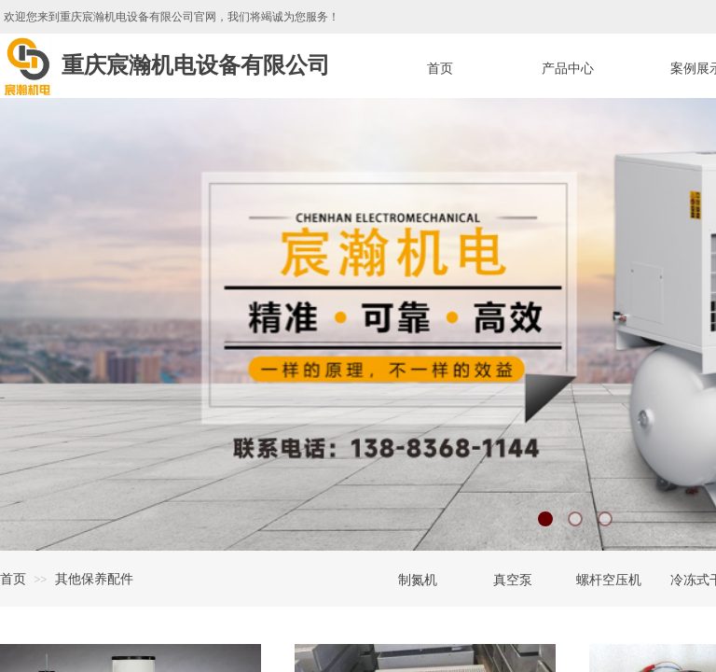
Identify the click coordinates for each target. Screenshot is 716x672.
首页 (13, 578)
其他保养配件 (94, 578)
